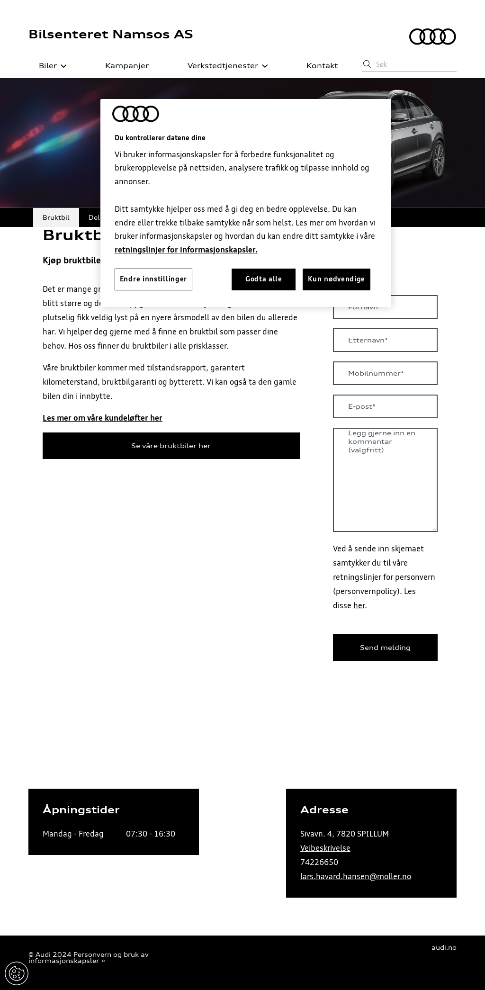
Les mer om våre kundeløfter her (102, 418)
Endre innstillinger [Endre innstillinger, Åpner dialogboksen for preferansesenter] (153, 279)
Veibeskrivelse (325, 848)
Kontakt (317, 66)
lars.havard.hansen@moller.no (355, 876)
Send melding (385, 647)
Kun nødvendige (336, 279)
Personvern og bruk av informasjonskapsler (88, 957)
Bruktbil (56, 217)
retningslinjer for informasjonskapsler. (186, 249)
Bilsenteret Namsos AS (110, 34)
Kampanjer (122, 66)
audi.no (444, 947)
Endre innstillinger (16, 973)
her (359, 605)
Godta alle (263, 279)
